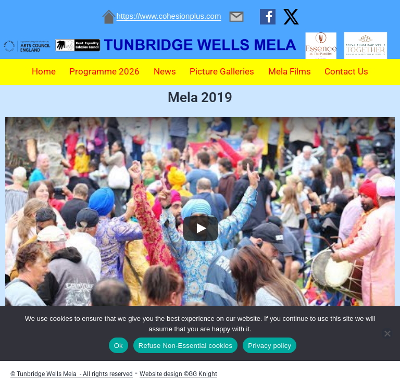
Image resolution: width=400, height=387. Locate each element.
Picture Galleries (222, 71)
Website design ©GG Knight (178, 374)
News (165, 71)
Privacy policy (269, 345)
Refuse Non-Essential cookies (185, 345)
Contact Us (346, 71)
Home (44, 71)
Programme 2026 (104, 71)
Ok (118, 345)
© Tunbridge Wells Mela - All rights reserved (71, 374)
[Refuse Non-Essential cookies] (387, 333)
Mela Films (289, 71)
